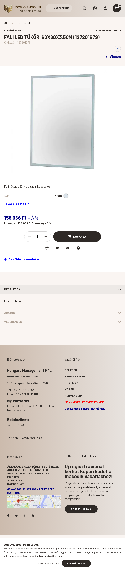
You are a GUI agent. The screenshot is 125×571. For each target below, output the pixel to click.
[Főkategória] (5, 23)
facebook (8, 516)
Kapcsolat (15, 484)
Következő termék (108, 30)
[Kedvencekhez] (57, 248)
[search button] (84, 8)
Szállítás (14, 480)
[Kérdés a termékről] (78, 248)
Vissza (113, 56)
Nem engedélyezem (47, 563)
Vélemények (13, 321)
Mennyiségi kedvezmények (84, 402)
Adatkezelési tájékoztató (27, 470)
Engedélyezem (76, 563)
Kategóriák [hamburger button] (59, 8)
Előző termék (13, 30)
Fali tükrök (24, 23)
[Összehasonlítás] (47, 248)
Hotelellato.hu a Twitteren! (16, 516)
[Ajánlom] (68, 248)
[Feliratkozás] (21, 259)
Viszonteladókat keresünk (28, 473)
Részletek (12, 289)
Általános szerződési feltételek (33, 466)
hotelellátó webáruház (22, 376)
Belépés (71, 370)
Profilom (71, 383)
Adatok (9, 313)
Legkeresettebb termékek (85, 408)
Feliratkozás (81, 509)
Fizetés (13, 477)
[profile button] (105, 8)
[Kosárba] (77, 236)
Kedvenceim (73, 395)
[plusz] (46, 236)
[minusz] (29, 236)
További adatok (16, 204)
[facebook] (118, 49)
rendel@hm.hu (27, 394)
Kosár (69, 389)
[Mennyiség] (37, 237)
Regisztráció (75, 376)
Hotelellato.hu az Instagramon (25, 516)
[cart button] (117, 8)
